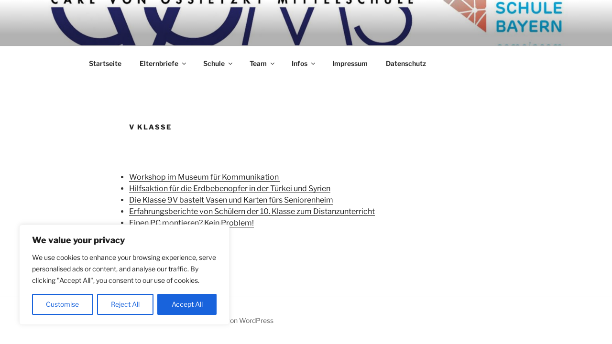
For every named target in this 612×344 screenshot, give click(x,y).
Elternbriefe (163, 63)
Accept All (187, 304)
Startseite (105, 63)
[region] (124, 275)
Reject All (125, 304)
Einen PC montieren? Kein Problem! (191, 222)
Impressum (350, 63)
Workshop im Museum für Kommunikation (204, 177)
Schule (218, 63)
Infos (304, 63)
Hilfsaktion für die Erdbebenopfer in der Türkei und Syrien (229, 188)
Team (263, 63)
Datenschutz (406, 63)
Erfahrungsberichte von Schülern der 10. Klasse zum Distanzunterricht (252, 211)
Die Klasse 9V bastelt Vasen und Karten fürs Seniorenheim (231, 199)
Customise (62, 304)
